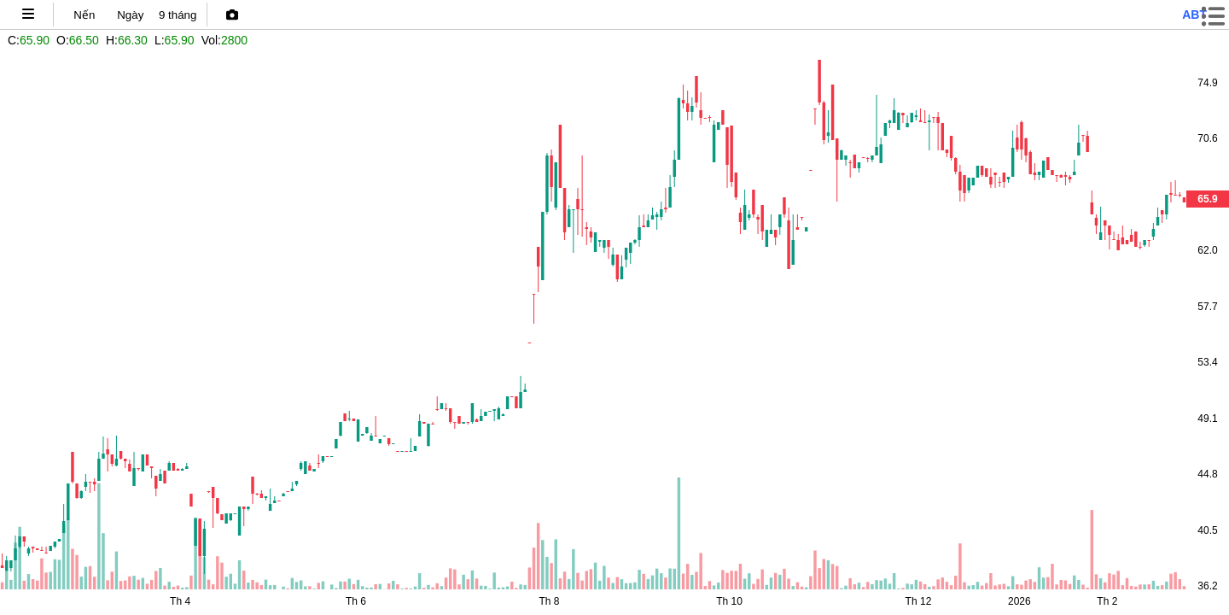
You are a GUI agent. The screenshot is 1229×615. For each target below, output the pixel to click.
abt (1194, 14)
